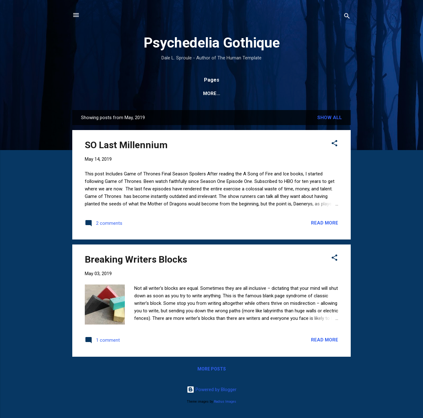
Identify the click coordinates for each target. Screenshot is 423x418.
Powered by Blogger (212, 389)
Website (119, 93)
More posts (211, 368)
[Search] (347, 17)
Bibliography (183, 93)
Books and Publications (243, 93)
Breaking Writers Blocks (136, 259)
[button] (334, 144)
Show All (329, 117)
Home (148, 93)
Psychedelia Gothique (212, 42)
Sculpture (300, 93)
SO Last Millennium (126, 144)
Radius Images (225, 402)
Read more (324, 223)
